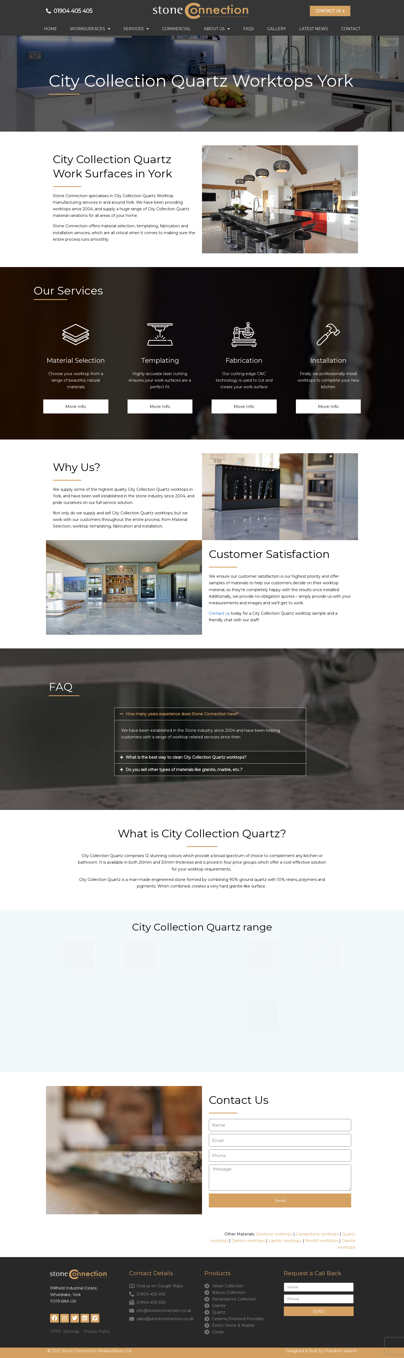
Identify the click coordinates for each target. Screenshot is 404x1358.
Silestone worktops (274, 1234)
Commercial (176, 28)
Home (50, 28)
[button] (210, 714)
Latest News (313, 28)
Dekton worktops (248, 1240)
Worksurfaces (90, 28)
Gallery (276, 28)
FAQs (248, 28)
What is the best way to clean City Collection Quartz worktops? (186, 757)
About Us (217, 28)
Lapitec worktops (285, 1240)
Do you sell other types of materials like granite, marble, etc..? (184, 769)
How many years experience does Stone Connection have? (182, 713)
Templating (160, 360)
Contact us (219, 613)
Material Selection (76, 360)
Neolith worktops (322, 1240)
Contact (350, 28)
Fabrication (244, 360)
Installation (328, 360)
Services (136, 28)
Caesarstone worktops (317, 1234)
